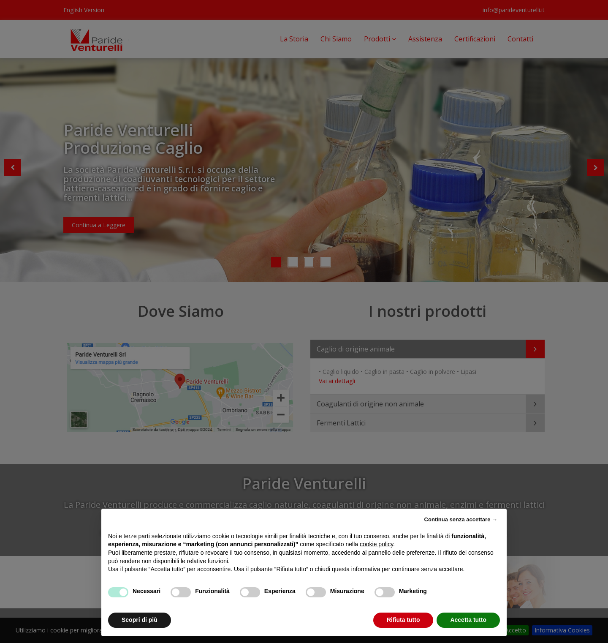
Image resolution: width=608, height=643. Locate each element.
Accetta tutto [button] (468, 619)
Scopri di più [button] (139, 619)
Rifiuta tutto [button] (403, 619)
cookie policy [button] (376, 544)
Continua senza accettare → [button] (460, 519)
